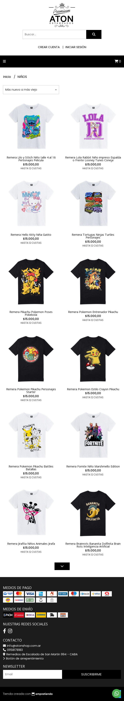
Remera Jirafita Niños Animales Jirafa (31, 544)
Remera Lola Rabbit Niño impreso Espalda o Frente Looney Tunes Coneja (93, 158)
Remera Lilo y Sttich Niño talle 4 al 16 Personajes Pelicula (31, 158)
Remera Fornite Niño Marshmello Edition (93, 466)
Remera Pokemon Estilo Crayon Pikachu (93, 389)
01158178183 (13, 650)
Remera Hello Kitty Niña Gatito (31, 235)
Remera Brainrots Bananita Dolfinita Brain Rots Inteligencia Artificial (93, 545)
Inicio (7, 76)
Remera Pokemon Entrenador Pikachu (93, 312)
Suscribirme (91, 674)
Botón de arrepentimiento (23, 658)
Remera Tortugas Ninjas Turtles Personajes (93, 236)
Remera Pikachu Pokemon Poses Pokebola (31, 313)
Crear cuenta (49, 47)
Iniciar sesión (75, 47)
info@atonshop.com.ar (22, 646)
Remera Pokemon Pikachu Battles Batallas (31, 467)
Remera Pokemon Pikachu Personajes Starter (31, 390)
